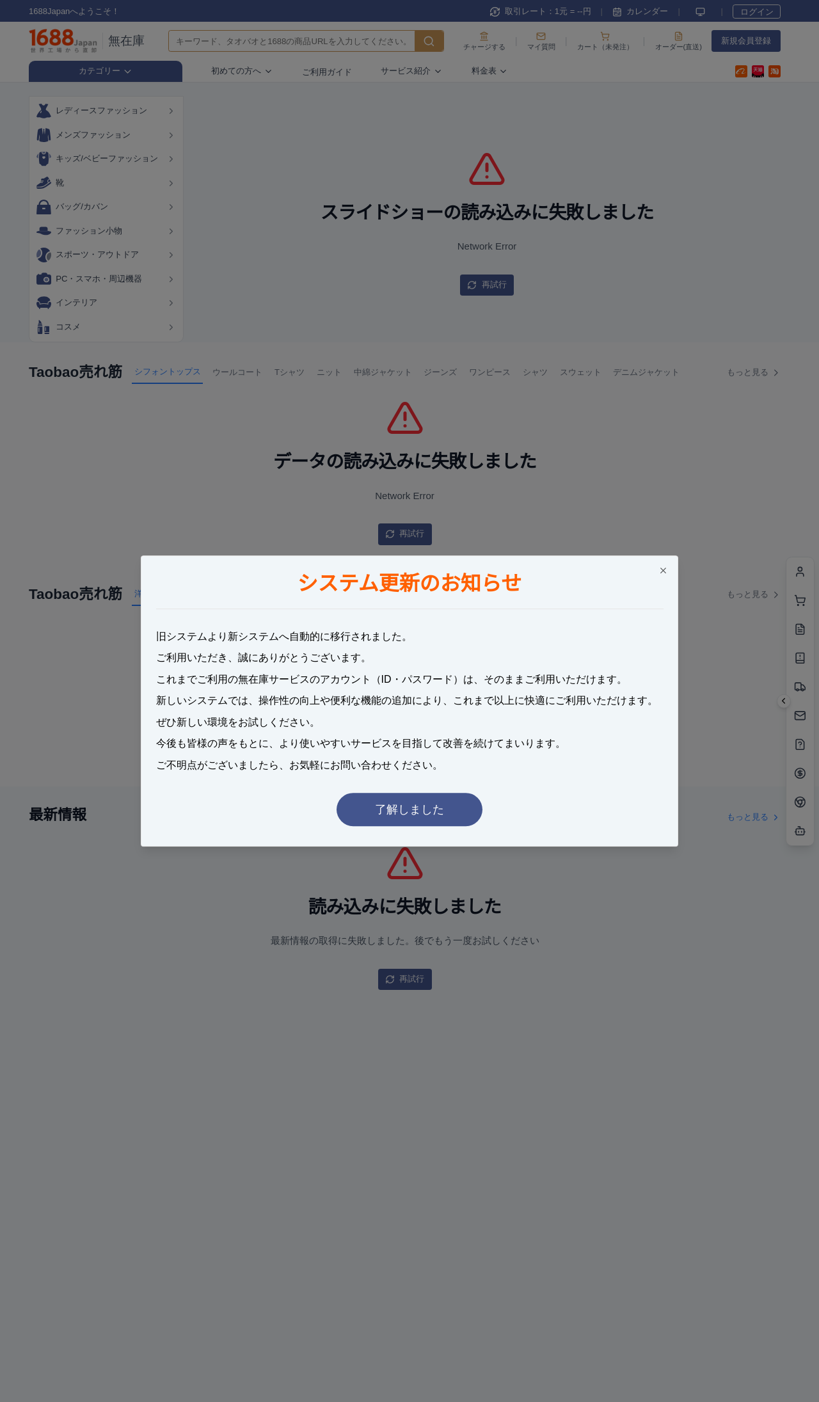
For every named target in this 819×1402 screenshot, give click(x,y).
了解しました (409, 809)
